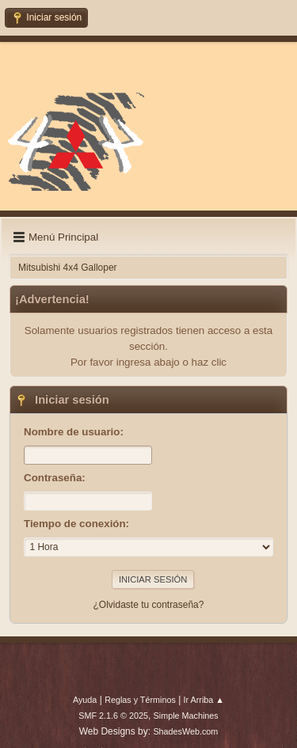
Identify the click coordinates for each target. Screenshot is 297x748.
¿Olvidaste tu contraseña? (148, 604)
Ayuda (85, 699)
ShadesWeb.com (185, 731)
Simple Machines (186, 715)
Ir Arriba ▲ (204, 699)
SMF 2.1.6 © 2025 (113, 715)
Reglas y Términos (140, 699)
